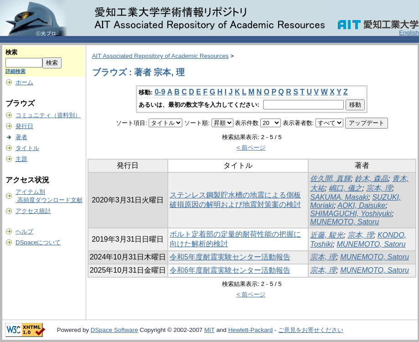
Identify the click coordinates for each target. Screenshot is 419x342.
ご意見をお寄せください (310, 329)
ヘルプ (24, 231)
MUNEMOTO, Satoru (344, 222)
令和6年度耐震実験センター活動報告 (230, 270)
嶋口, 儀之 (345, 188)
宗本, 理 (379, 188)
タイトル (27, 148)
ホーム (24, 82)
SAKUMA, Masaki (339, 197)
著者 (21, 137)
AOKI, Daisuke (361, 205)
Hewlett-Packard (250, 329)
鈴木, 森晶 (371, 178)
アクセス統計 (33, 210)
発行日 (24, 126)
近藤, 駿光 (326, 235)
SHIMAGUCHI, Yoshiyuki (350, 214)
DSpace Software (114, 329)
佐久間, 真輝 (330, 178)
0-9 (160, 92)
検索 (11, 52)
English (409, 32)
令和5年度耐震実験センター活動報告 (230, 257)
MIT (209, 329)
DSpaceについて (38, 242)
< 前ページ (251, 147)
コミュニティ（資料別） (48, 115)
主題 (21, 158)
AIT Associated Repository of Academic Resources (160, 55)
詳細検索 (15, 71)
